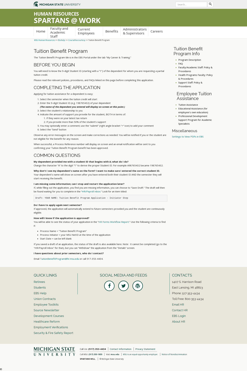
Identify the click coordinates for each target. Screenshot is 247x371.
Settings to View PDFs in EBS (188, 136)
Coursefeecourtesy (76, 40)
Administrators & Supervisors (135, 31)
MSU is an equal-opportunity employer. (140, 354)
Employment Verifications (51, 327)
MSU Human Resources (44, 40)
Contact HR (180, 310)
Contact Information (120, 349)
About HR (178, 321)
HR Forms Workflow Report (113, 221)
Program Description (189, 59)
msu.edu (115, 354)
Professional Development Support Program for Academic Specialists (195, 119)
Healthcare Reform (47, 321)
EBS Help (40, 293)
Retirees (39, 281)
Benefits (111, 31)
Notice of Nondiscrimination (174, 354)
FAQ (180, 63)
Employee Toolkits (46, 304)
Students (40, 287)
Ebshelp (61, 40)
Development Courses (49, 316)
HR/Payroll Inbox (91, 191)
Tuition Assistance (188, 104)
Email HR (178, 304)
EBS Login (179, 316)
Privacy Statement (145, 349)
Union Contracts (45, 299)
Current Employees (86, 31)
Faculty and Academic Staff (59, 32)
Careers (157, 31)
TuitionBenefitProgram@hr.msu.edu (59, 258)
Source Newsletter (46, 310)
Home (40, 31)
